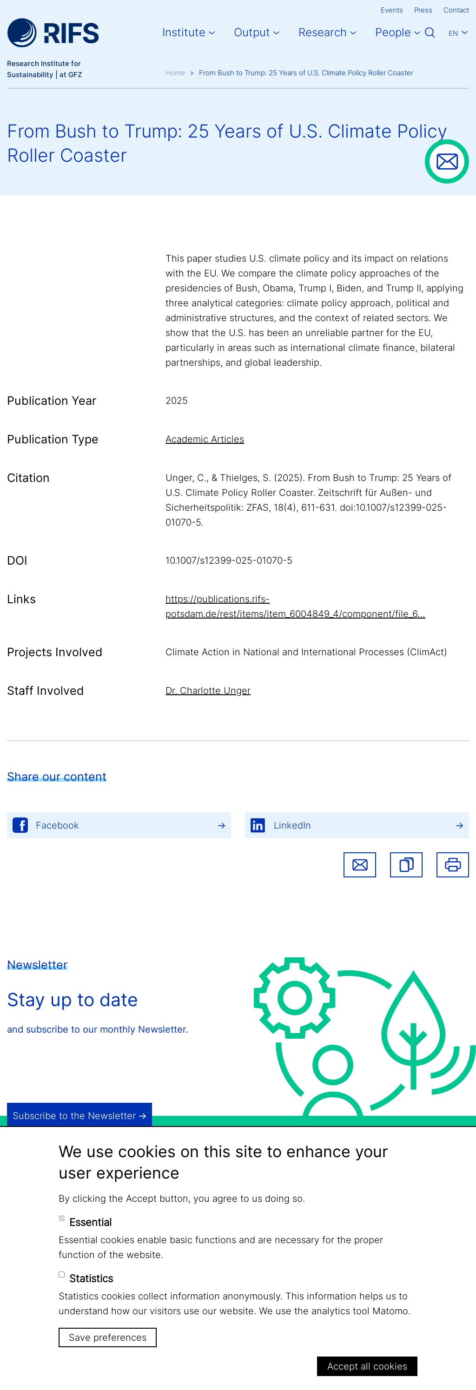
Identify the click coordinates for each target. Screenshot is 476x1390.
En (453, 33)
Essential (90, 1222)
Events (392, 10)
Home (175, 72)
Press (423, 10)
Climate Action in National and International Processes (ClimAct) (306, 652)
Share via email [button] (360, 864)
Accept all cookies (367, 1366)
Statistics (91, 1278)
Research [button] (322, 32)
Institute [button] (183, 32)
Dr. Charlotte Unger (208, 690)
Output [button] (252, 32)
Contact (456, 10)
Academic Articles (204, 439)
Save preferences (107, 1337)
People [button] (393, 32)
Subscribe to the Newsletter (74, 1115)
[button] (406, 864)
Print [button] (452, 864)
